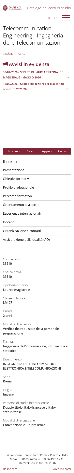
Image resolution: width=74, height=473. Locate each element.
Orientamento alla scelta (21, 205)
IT (49, 18)
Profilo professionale (18, 187)
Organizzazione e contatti (22, 231)
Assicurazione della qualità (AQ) (26, 239)
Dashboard (10, 469)
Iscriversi (15, 151)
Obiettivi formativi (16, 179)
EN (56, 18)
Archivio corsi (62, 469)
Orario (32, 151)
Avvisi (61, 151)
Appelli (47, 151)
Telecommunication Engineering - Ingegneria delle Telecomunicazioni (33, 35)
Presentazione (13, 170)
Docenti (9, 222)
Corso (21, 53)
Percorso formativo (17, 196)
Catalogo (8, 53)
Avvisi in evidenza (26, 64)
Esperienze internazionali (22, 213)
